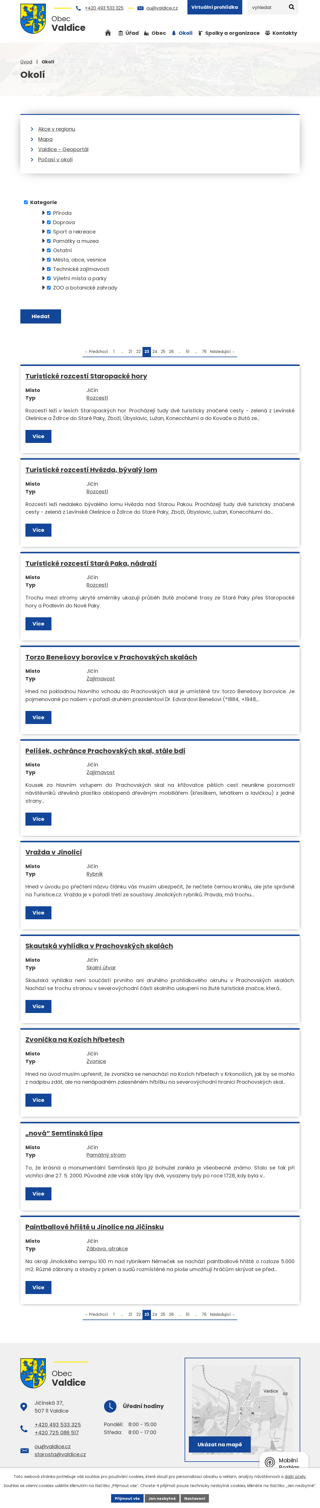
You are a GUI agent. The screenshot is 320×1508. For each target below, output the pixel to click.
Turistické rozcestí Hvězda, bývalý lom (91, 471)
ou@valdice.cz (162, 8)
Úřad (132, 33)
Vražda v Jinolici (53, 853)
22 (138, 353)
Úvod (26, 62)
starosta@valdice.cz (60, 1456)
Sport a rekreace (74, 231)
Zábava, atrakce (107, 1250)
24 (154, 353)
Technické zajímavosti (81, 269)
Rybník (95, 875)
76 (204, 353)
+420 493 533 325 (104, 8)
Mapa (45, 139)
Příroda (62, 213)
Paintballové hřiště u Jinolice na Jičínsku (94, 1228)
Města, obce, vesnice (79, 259)
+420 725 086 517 (56, 1434)
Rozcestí (97, 399)
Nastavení (197, 1498)
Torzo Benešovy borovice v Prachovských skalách (111, 658)
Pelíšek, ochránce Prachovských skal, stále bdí (105, 752)
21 (130, 353)
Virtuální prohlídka (214, 7)
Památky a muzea (76, 241)
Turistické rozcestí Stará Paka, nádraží (91, 565)
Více (39, 438)
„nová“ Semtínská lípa (64, 1134)
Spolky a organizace (232, 33)
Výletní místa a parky (80, 278)
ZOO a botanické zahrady (85, 287)
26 (171, 353)
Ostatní (62, 250)
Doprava (64, 222)
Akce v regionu (56, 128)
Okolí (186, 33)
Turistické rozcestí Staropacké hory (86, 377)
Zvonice (96, 1062)
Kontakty (285, 33)
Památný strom (106, 1156)
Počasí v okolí (55, 159)
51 (187, 353)
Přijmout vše (124, 1498)
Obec (159, 33)
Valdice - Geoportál (63, 149)
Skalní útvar (101, 969)
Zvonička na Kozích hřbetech (74, 1041)
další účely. (295, 1476)
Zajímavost (101, 680)
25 (163, 353)
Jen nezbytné (162, 1498)
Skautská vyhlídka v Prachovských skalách (99, 947)
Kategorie (43, 202)
